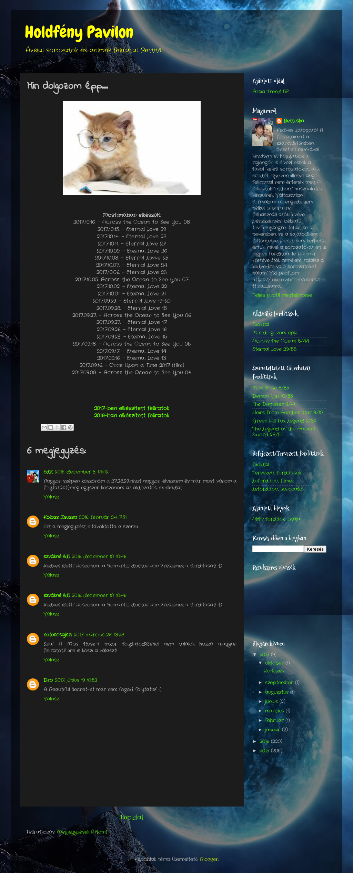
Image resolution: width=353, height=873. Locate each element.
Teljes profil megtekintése (282, 295)
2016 (265, 741)
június (272, 701)
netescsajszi (57, 635)
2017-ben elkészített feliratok (131, 408)
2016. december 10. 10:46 (99, 556)
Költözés (274, 671)
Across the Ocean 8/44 (280, 341)
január (273, 730)
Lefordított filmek (273, 481)
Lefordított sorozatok (278, 489)
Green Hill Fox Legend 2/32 (284, 421)
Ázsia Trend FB (270, 92)
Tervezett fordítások (276, 473)
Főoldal (131, 817)
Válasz (51, 497)
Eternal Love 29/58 (274, 349)
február (275, 720)
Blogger (209, 859)
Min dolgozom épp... (275, 333)
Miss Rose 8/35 (270, 388)
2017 (265, 655)
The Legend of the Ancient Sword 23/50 (283, 432)
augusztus (277, 692)
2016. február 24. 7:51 (103, 517)
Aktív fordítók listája (276, 519)
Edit (48, 472)
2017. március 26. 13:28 (99, 635)
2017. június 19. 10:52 (76, 680)
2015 (265, 751)
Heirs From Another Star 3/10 (287, 412)
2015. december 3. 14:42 (82, 472)
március (275, 711)
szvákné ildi (56, 556)
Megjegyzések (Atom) (82, 832)
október (275, 663)
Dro (48, 680)
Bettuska (293, 121)
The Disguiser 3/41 (273, 404)
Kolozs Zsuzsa (60, 517)
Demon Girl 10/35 (272, 396)
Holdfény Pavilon (79, 32)
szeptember (280, 682)
